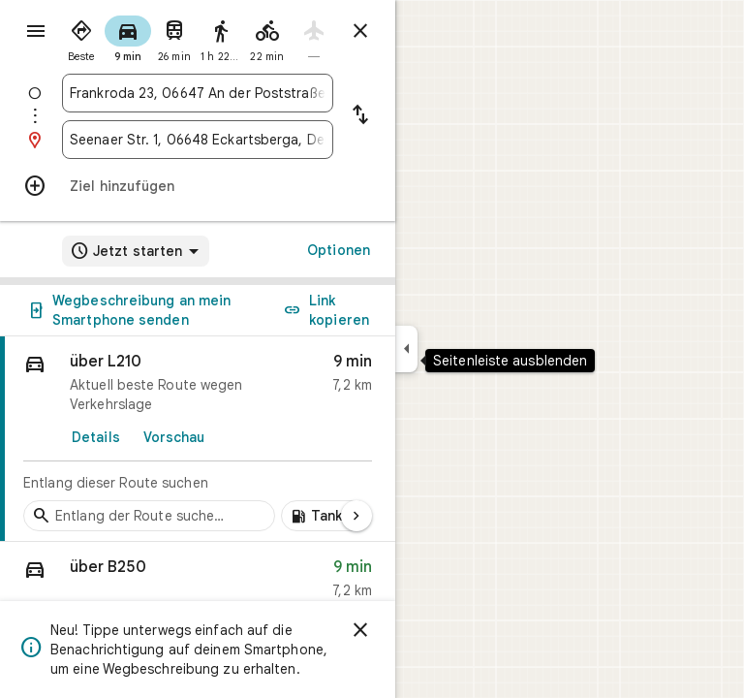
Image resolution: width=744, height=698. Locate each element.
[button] (197, 583)
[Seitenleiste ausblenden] (406, 349)
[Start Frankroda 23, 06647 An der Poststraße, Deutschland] (198, 93)
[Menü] (36, 31)
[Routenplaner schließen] (360, 31)
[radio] (81, 37)
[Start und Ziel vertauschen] (360, 116)
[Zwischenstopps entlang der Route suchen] (149, 515)
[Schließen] (360, 630)
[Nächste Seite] (356, 515)
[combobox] (198, 93)
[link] (197, 439)
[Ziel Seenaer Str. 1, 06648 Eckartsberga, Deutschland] (198, 139)
